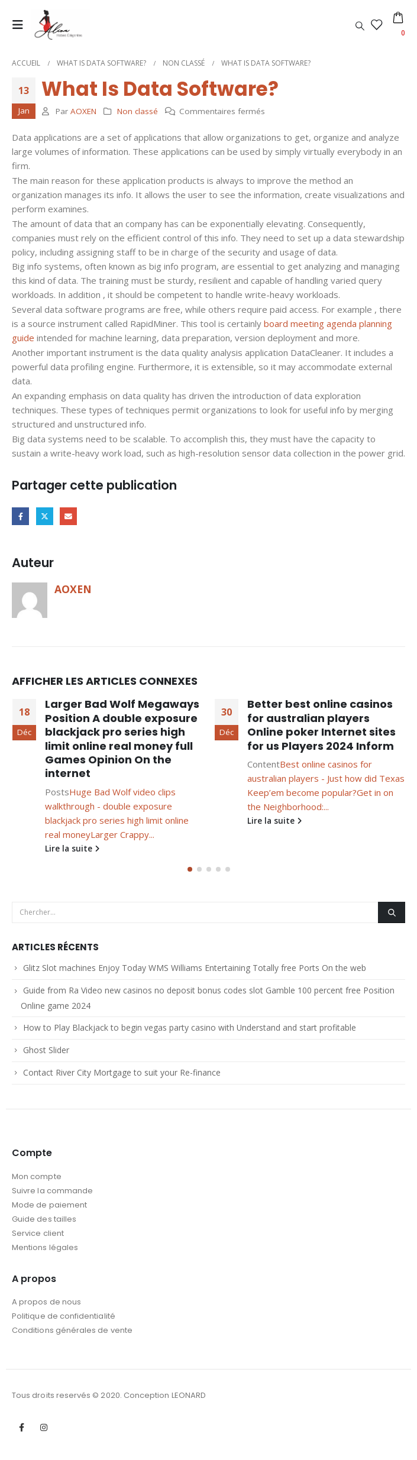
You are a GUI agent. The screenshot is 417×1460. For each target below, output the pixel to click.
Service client (38, 1236)
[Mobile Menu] (21, 25)
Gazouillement (44, 516)
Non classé (137, 111)
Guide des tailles (44, 1222)
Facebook (20, 516)
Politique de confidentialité (63, 1319)
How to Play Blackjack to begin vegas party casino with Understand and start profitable (189, 1031)
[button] (190, 872)
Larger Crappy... (122, 834)
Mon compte (37, 1180)
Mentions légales (45, 1251)
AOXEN (83, 111)
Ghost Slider (46, 1053)
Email (68, 516)
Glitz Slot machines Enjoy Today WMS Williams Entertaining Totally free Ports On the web (194, 971)
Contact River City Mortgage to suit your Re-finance (122, 1076)
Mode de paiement (49, 1208)
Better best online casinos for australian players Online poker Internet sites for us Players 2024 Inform (321, 725)
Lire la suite (72, 848)
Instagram (44, 1431)
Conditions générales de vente (72, 1333)
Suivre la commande (52, 1194)
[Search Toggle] (359, 25)
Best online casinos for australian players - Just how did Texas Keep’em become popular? (326, 778)
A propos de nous (46, 1305)
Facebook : (22, 1431)
